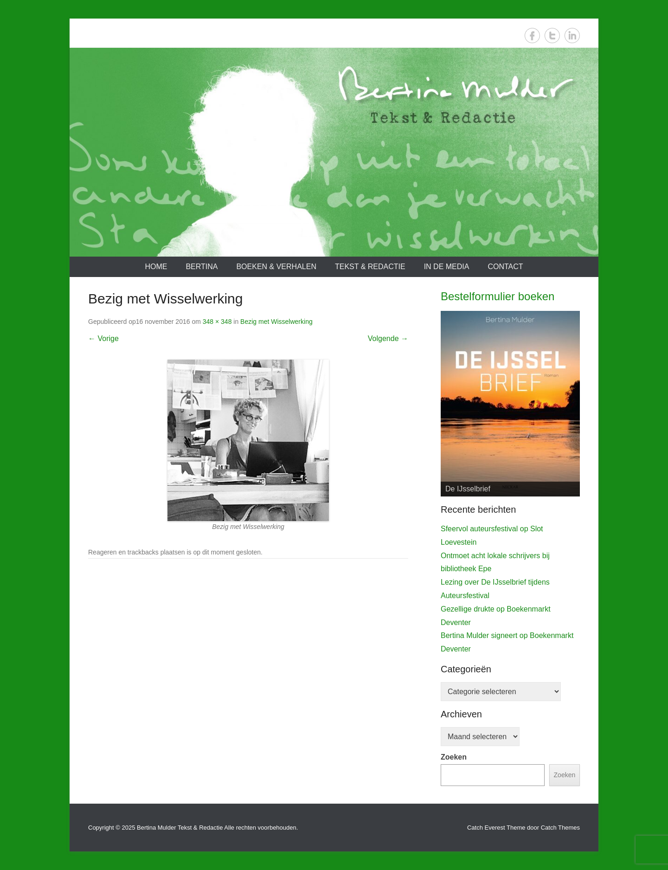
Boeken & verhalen (276, 267)
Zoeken (454, 757)
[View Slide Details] (510, 403)
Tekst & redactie (370, 267)
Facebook (532, 35)
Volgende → (388, 338)
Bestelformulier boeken (497, 296)
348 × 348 (217, 321)
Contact (505, 267)
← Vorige (103, 338)
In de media (446, 267)
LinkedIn (572, 35)
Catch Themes (560, 827)
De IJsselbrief (467, 489)
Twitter (552, 35)
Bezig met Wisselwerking (276, 321)
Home (156, 267)
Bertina (202, 267)
